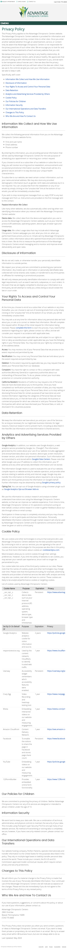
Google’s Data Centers (41, 459)
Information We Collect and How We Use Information (27, 79)
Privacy (51, 946)
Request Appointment (8, 1)
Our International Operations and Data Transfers (25, 109)
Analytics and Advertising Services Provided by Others (27, 94)
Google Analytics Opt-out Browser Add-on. (21, 489)
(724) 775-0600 (62, 2)
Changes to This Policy (14, 112)
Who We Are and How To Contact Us (20, 116)
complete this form (24, 328)
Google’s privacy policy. (51, 482)
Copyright (41, 946)
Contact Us (31, 1)
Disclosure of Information (16, 83)
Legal (46, 946)
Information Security (14, 105)
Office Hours (21, 1)
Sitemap (64, 946)
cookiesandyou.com (51, 550)
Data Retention (11, 90)
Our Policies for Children (15, 101)
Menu (4, 23)
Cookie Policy (10, 97)
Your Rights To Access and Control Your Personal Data (27, 86)
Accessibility (57, 946)
